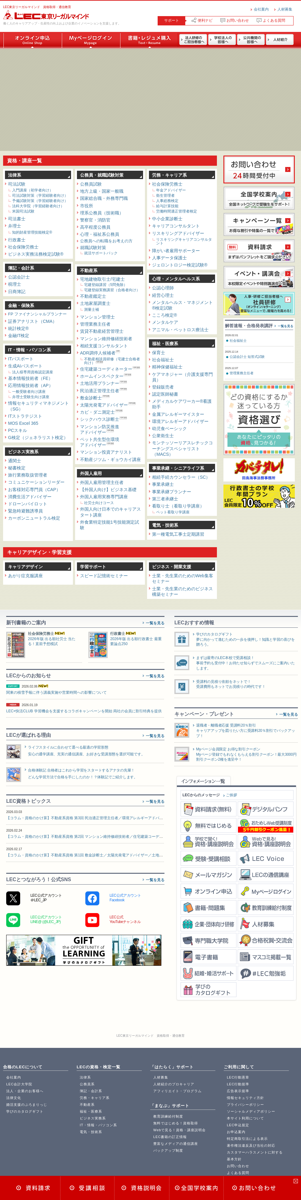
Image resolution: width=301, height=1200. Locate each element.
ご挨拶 (231, 795)
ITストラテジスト (25, 416)
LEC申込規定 (238, 1125)
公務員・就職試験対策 (102, 175)
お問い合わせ (238, 20)
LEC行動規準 (238, 1084)
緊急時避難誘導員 (25, 510)
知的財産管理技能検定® (32, 232)
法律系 (14, 175)
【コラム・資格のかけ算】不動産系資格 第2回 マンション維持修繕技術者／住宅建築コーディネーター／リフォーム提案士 (108, 836)
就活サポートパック (101, 253)
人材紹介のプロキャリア (173, 1084)
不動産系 (88, 270)
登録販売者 (163, 387)
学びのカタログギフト (24, 1111)
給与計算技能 (167, 206)
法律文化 (13, 1098)
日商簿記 (16, 291)
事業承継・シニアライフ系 (178, 468)
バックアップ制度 (168, 1150)
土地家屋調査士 (95, 303)
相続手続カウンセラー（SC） (181, 477)
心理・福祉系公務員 (99, 234)
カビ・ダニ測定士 (101, 412)
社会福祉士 (163, 359)
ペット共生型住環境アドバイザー (99, 442)
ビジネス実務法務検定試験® (35, 254)
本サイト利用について (245, 1118)
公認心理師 (163, 287)
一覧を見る (285, 326)
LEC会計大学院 (19, 1084)
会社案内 (261, 9)
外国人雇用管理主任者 (102, 482)
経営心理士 (163, 295)
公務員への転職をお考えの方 (106, 241)
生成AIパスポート (25, 365)
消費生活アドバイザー (30, 496)
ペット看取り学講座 (173, 512)
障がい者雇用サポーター (176, 250)
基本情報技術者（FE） (30, 378)
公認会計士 (19, 277)
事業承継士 (163, 484)
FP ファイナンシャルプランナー (37, 314)
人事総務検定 (167, 201)
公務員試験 (91, 184)
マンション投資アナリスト (106, 452)
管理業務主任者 (95, 324)
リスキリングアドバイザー (178, 233)
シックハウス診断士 (103, 419)
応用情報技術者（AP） (30, 385)
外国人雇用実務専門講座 (104, 496)
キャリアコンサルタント (176, 225)
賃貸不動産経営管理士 (102, 331)
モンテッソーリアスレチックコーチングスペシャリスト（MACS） (182, 448)
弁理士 (14, 225)
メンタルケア (165, 322)
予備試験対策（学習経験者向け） (40, 201)
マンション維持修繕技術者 (106, 338)
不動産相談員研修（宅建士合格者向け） (112, 361)
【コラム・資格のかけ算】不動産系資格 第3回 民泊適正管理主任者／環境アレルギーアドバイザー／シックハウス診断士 (107, 818)
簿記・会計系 (21, 268)
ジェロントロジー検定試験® (179, 264)
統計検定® (18, 328)
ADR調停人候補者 (100, 352)
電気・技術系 (165, 525)
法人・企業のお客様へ (24, 1091)
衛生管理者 (165, 195)
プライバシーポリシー (245, 1104)
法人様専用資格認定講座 (32, 372)
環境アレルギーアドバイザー (180, 421)
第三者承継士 (165, 498)
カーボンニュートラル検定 (34, 518)
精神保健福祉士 (167, 366)
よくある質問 (274, 20)
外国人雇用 (91, 473)
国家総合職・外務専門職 (104, 198)
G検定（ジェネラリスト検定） (38, 437)
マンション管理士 (97, 316)
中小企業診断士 (167, 218)
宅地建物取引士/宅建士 (102, 279)
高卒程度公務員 (95, 227)
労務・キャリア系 (169, 175)
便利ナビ (205, 20)
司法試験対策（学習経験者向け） (40, 195)
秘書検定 (16, 467)
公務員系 (87, 1084)
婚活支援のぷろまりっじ (26, 1104)
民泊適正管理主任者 (103, 390)
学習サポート (93, 566)
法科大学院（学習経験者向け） (38, 206)
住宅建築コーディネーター (110, 369)
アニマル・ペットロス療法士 (180, 329)
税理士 (14, 284)
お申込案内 (236, 1132)
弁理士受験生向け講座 (30, 397)
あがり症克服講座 (25, 575)
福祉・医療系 (165, 343)
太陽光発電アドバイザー (108, 404)
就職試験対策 (93, 247)
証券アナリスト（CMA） (32, 321)
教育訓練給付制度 (168, 1116)
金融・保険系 (21, 305)
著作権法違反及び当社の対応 (251, 1145)
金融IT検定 (18, 335)
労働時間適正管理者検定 (176, 211)
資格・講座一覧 (24, 160)
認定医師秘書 (165, 394)
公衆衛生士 (163, 435)
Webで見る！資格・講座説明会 (179, 1130)
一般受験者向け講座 (29, 391)
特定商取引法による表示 (247, 1139)
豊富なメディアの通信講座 (175, 1143)
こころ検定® (164, 315)
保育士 (158, 352)
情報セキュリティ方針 (245, 1098)
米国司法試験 (23, 211)
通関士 (14, 460)
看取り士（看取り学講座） (178, 505)
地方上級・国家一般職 (102, 191)
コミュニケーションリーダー (36, 482)
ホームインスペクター (105, 376)
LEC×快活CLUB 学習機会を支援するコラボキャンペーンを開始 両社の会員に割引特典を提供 (84, 711)
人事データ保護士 (169, 257)
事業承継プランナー (171, 491)
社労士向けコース (99, 503)
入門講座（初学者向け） (32, 190)
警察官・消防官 (95, 220)
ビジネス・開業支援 (171, 566)
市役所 (86, 205)
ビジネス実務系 (23, 451)
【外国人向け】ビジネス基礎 (108, 489)
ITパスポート (21, 358)
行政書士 (16, 239)
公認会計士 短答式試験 (247, 356)
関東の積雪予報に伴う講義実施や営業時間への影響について (56, 692)
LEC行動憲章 (238, 1077)
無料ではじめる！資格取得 (175, 1123)
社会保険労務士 (23, 246)
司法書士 (16, 218)
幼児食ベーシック (169, 428)
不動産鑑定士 (93, 296)
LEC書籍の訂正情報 (170, 1137)
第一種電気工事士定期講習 (178, 534)
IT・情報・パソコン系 (29, 349)
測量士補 (91, 309)
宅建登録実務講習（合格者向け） (112, 290)
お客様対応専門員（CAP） (34, 489)
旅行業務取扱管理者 (27, 475)
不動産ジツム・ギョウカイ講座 (110, 459)
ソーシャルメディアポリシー (251, 1111)
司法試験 (16, 184)
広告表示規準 (238, 1091)
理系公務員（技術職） (102, 212)
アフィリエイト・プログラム (177, 1091)
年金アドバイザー (171, 190)
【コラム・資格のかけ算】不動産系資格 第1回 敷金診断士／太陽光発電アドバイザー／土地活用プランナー (95, 855)
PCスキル (17, 430)
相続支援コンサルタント (104, 345)
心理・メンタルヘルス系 (176, 278)
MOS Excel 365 (23, 423)
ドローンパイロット (27, 503)
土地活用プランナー (103, 383)
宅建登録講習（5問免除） (105, 285)
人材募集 (284, 9)
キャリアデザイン (25, 566)
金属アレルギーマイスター (178, 414)
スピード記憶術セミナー (104, 575)
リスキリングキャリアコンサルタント (184, 241)
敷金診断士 (95, 397)
